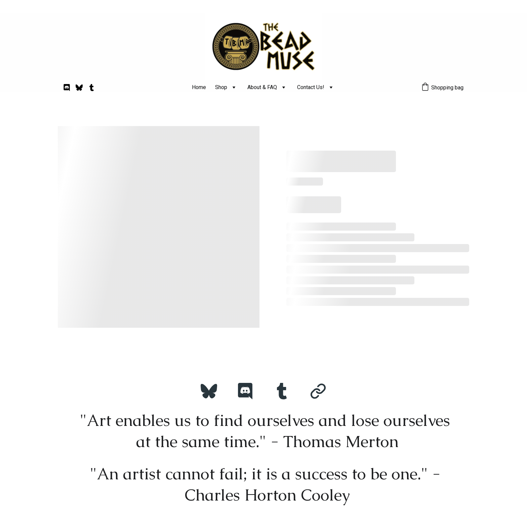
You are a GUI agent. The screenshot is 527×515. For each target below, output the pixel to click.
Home (199, 87)
